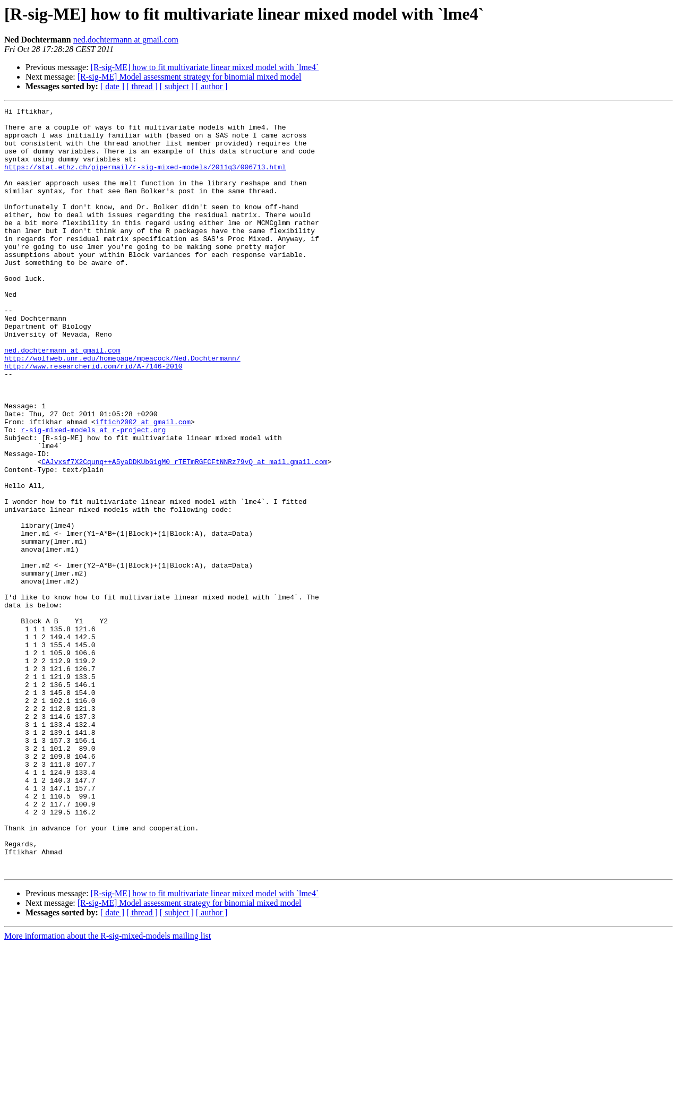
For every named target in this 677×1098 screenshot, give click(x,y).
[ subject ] (177, 86)
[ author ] (212, 86)
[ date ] (112, 86)
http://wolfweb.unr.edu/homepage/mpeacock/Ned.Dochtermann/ (122, 409)
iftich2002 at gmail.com (143, 485)
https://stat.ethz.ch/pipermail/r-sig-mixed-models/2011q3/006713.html (145, 179)
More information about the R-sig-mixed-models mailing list (107, 1088)
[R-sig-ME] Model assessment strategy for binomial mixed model (190, 76)
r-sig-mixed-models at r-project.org (93, 495)
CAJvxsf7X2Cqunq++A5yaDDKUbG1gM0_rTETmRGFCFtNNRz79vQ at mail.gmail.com (184, 533)
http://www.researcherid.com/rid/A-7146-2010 (93, 418)
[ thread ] (142, 86)
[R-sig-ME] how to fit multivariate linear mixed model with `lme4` (205, 67)
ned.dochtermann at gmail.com (125, 39)
